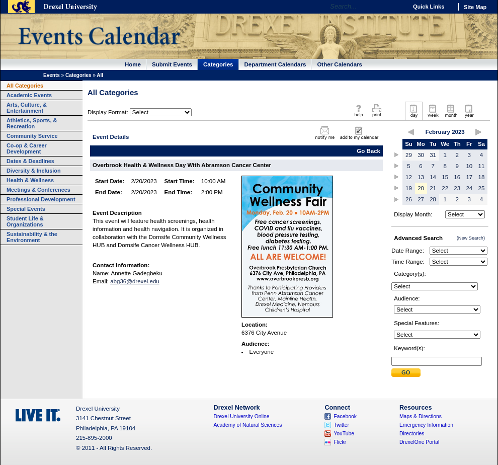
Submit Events (172, 64)
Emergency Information (426, 425)
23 (457, 188)
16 (457, 177)
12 (408, 177)
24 (469, 188)
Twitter (341, 425)
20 (421, 188)
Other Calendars (339, 64)
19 (408, 188)
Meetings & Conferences (38, 190)
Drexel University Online (242, 416)
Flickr (340, 442)
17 (469, 177)
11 (481, 166)
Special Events (26, 209)
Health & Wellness (30, 180)
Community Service (32, 136)
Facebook (345, 416)
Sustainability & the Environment (32, 237)
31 (433, 155)
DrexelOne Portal (419, 442)
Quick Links (428, 7)
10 (469, 166)
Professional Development (41, 199)
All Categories (25, 86)
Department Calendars (275, 64)
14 (433, 177)
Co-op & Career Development (27, 148)
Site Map (475, 7)
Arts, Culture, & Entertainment (27, 108)
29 (408, 155)
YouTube (344, 433)
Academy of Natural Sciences (248, 425)
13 (421, 177)
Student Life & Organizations (25, 221)
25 (481, 188)
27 (421, 199)
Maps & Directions (420, 416)
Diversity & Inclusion (34, 171)
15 (445, 177)
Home (133, 64)
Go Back (368, 151)
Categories (218, 64)
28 (433, 199)
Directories (412, 433)
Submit (406, 372)
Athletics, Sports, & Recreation (32, 123)
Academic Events (29, 95)
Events (51, 75)
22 (445, 188)
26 (408, 199)
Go (397, 6)
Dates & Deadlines (30, 161)
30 (421, 155)
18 (481, 177)
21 (433, 188)
